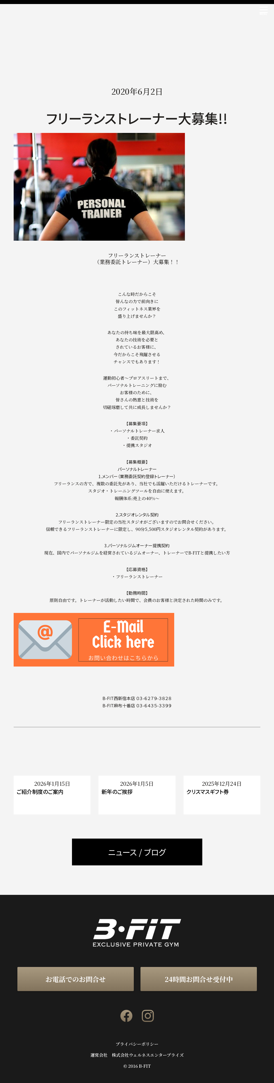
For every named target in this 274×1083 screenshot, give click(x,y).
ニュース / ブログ (137, 852)
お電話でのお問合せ (75, 979)
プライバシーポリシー (137, 1044)
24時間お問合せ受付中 (199, 979)
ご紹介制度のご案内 (40, 791)
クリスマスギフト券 (208, 791)
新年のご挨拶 (117, 791)
